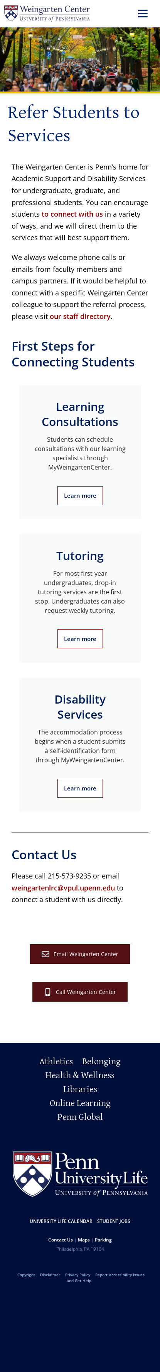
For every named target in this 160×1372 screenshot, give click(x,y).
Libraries (80, 1089)
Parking (103, 1239)
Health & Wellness (80, 1075)
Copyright (26, 1274)
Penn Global (80, 1117)
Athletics (56, 1061)
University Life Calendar (61, 1221)
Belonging (101, 1061)
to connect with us (72, 214)
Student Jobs (113, 1221)
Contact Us (60, 1239)
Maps (84, 1239)
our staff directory (80, 316)
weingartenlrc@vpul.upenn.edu (63, 887)
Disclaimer (50, 1274)
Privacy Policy (77, 1274)
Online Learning (80, 1103)
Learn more (80, 495)
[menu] (143, 14)
